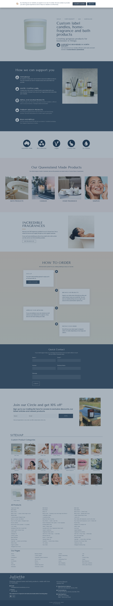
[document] (56, 303)
